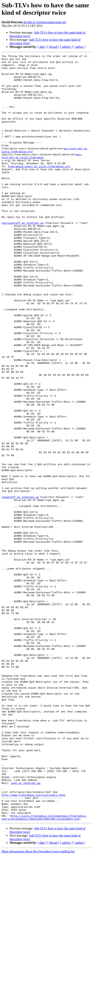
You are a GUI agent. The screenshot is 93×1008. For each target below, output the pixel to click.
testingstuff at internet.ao (23, 257)
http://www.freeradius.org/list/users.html (33, 943)
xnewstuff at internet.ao (20, 586)
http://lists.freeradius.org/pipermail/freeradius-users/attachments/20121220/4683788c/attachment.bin (44, 970)
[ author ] (79, 46)
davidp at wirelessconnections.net (44, 22)
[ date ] (42, 46)
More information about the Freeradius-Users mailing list (38, 1004)
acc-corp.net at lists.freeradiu (42, 176)
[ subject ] (66, 46)
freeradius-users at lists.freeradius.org (39, 189)
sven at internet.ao (25, 929)
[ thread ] (53, 46)
